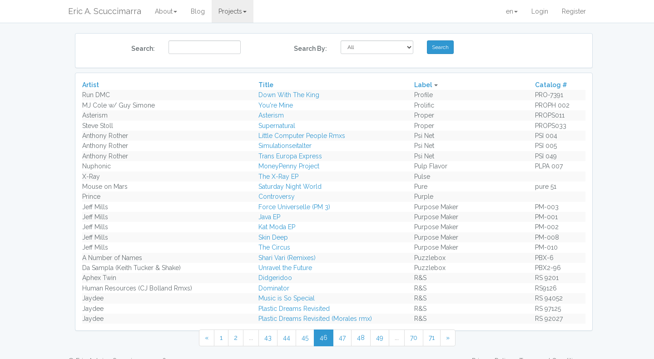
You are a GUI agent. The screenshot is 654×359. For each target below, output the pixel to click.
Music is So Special (286, 298)
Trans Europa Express (290, 156)
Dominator (273, 288)
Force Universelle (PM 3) (294, 207)
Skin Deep (273, 237)
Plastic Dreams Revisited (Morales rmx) (315, 318)
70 (413, 337)
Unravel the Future (285, 267)
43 (268, 337)
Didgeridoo (275, 277)
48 (361, 337)
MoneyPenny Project (288, 166)
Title (265, 85)
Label (423, 85)
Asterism (271, 115)
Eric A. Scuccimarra (104, 11)
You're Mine (275, 105)
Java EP (269, 217)
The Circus (274, 247)
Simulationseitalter (285, 145)
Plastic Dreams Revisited (294, 308)
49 (379, 337)
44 (286, 337)
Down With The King (288, 94)
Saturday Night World (290, 186)
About (166, 11)
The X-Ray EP (278, 176)
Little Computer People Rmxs (301, 135)
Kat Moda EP (276, 227)
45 (305, 337)
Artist (90, 85)
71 (432, 337)
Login (539, 11)
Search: (143, 48)
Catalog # (551, 85)
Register (574, 11)
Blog (198, 11)
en (512, 11)
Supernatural (276, 125)
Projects (232, 11)
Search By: (310, 48)
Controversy (276, 196)
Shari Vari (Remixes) (287, 257)
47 (342, 337)
